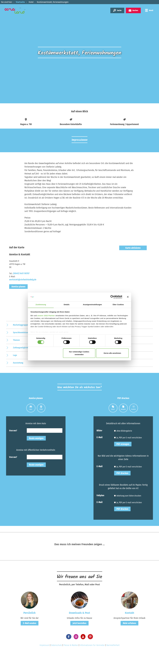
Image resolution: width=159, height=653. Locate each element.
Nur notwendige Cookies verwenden (79, 353)
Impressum (44, 645)
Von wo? (13, 430)
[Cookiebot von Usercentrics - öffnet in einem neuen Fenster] (112, 297)
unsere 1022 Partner (46, 316)
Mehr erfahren (129, 623)
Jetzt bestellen (79, 623)
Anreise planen (18, 286)
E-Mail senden (29, 623)
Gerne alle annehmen (112, 353)
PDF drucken (122, 473)
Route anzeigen (36, 438)
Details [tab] (67, 304)
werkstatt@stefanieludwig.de (22, 279)
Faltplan (100, 495)
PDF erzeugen (122, 444)
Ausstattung (18, 363)
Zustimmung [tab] (41, 304)
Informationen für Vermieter (92, 645)
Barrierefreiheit (113, 645)
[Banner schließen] (128, 297)
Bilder (99, 430)
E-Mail (99, 437)
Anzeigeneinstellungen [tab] (92, 304)
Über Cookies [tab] (118, 304)
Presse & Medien (71, 645)
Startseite (20, 2)
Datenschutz (56, 645)
